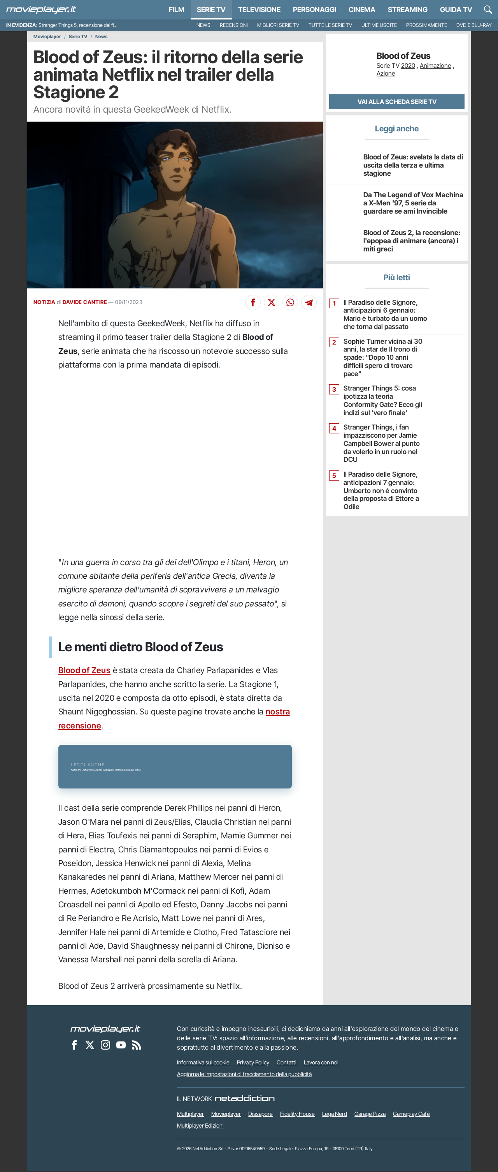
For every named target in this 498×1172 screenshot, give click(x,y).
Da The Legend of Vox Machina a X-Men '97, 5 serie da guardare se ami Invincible (412, 202)
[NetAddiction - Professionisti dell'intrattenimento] (244, 1100)
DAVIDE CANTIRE (85, 302)
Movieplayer (47, 36)
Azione (386, 73)
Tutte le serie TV (330, 25)
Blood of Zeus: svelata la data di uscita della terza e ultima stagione (411, 164)
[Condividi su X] (271, 302)
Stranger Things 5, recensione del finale (81, 25)
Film (176, 9)
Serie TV (211, 9)
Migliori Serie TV (278, 25)
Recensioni (234, 25)
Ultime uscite (379, 25)
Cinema (362, 9)
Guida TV (456, 9)
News (203, 25)
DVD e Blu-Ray (474, 25)
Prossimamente (426, 25)
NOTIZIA (44, 302)
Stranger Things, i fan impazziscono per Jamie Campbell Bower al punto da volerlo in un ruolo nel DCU (382, 427)
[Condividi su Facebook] (253, 302)
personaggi (314, 9)
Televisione (259, 9)
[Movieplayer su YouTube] (121, 1046)
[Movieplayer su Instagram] (105, 1046)
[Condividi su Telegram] (309, 302)
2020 (408, 65)
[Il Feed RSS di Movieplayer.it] (136, 1046)
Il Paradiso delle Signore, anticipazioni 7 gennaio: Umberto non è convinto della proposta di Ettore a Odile (383, 465)
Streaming (408, 9)
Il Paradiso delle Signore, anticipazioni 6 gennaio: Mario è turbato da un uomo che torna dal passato (385, 314)
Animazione (435, 65)
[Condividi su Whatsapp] (290, 302)
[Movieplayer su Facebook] (74, 1046)
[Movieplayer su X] (90, 1046)
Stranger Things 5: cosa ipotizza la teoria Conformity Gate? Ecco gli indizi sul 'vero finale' (383, 389)
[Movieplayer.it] (41, 9)
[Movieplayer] (105, 1030)
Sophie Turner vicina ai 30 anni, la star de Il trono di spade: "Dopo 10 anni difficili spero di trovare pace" (382, 351)
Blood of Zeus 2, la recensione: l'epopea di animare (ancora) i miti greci (410, 240)
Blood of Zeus (84, 670)
